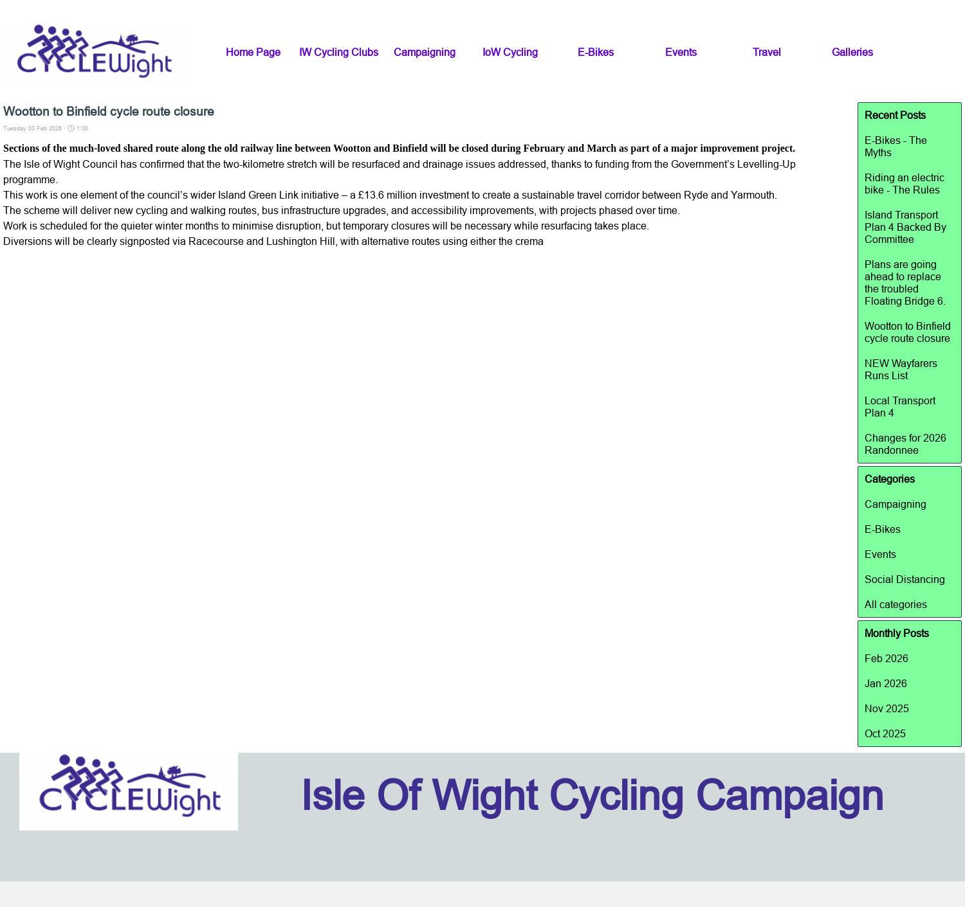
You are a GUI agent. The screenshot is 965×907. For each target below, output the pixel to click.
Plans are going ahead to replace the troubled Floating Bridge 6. (905, 282)
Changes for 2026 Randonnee (905, 444)
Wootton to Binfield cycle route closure (908, 332)
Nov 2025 (887, 708)
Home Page (253, 52)
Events (880, 554)
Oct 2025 (885, 733)
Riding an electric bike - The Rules (904, 183)
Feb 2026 (886, 658)
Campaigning (895, 504)
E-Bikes (883, 529)
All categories (896, 604)
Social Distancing (905, 579)
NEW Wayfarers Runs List (901, 369)
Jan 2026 (886, 683)
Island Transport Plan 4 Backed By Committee (905, 227)
